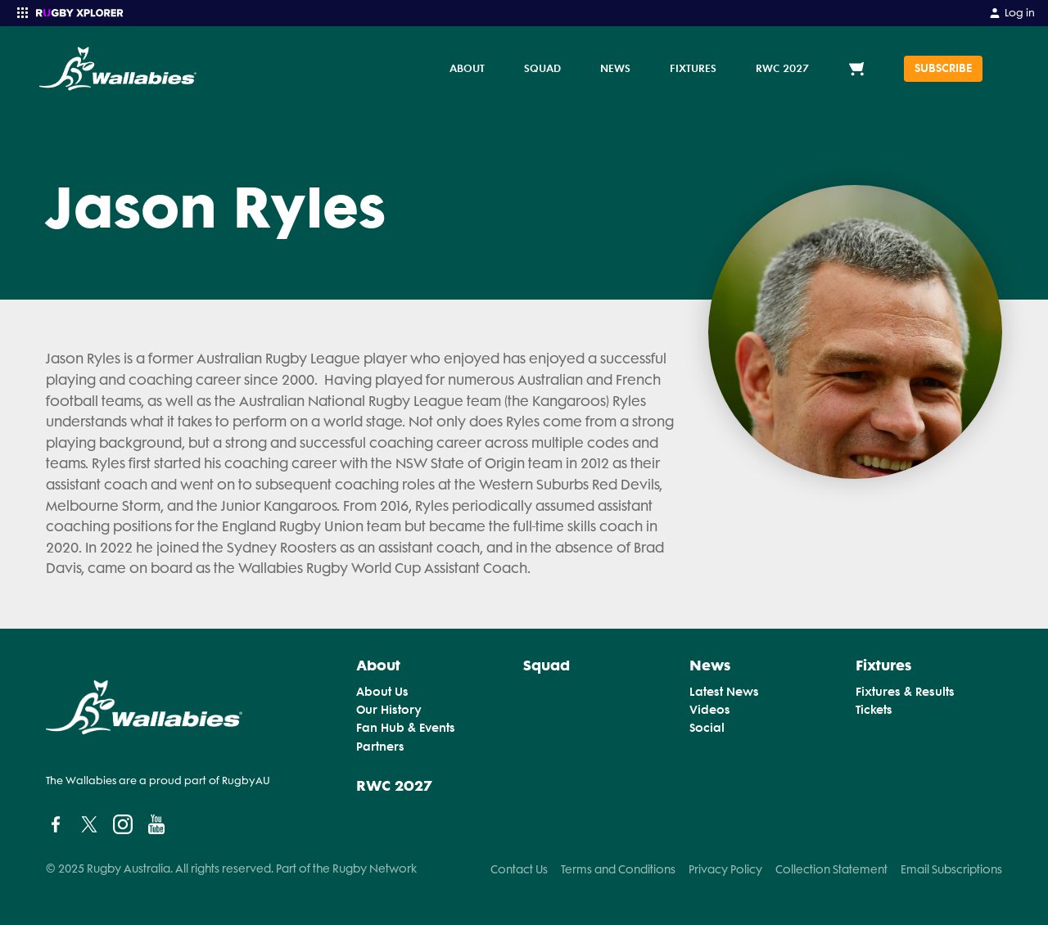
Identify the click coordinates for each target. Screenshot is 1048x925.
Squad (542, 67)
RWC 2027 (782, 67)
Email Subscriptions (951, 869)
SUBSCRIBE (943, 68)
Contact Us (519, 869)
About (467, 67)
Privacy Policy (725, 869)
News (615, 67)
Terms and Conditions (618, 869)
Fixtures (693, 67)
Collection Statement (831, 869)
